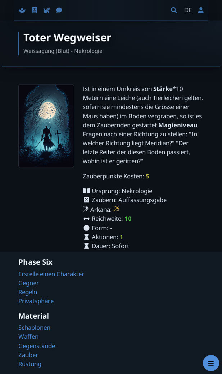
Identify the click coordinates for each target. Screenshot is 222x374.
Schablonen (34, 327)
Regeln (27, 292)
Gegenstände (36, 346)
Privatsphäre (36, 301)
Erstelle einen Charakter (51, 274)
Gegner (28, 283)
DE (188, 10)
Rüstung (29, 364)
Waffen (28, 336)
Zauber (28, 355)
